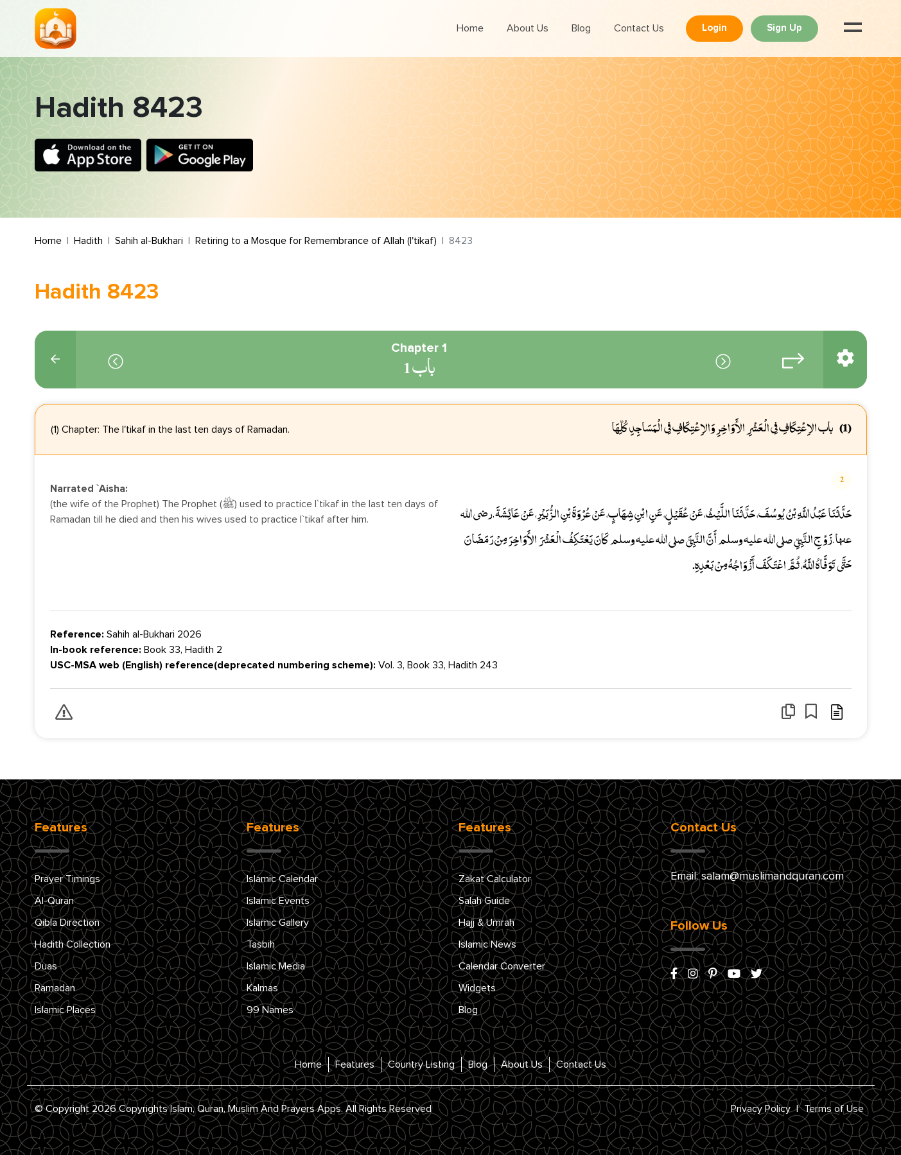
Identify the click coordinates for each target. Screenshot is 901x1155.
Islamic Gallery (278, 922)
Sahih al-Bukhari (149, 241)
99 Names (270, 1010)
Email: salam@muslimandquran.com (757, 876)
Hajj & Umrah (486, 922)
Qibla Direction (67, 922)
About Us (527, 28)
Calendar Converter (502, 966)
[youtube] (734, 974)
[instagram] (693, 974)
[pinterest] (712, 974)
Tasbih (261, 944)
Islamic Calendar (282, 879)
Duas (46, 966)
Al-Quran (54, 901)
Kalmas (262, 988)
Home (470, 28)
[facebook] (674, 974)
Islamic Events (278, 901)
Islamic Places (65, 1010)
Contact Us (639, 28)
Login (714, 28)
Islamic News (487, 944)
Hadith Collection (72, 944)
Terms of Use (834, 1109)
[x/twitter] (756, 974)
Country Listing (421, 1064)
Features (354, 1064)
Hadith (88, 241)
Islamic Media (276, 966)
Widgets (477, 988)
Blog (581, 28)
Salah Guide (484, 901)
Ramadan (55, 988)
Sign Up (784, 28)
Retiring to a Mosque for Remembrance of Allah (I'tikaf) (316, 241)
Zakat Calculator (495, 879)
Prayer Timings (67, 879)
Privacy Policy (761, 1109)
